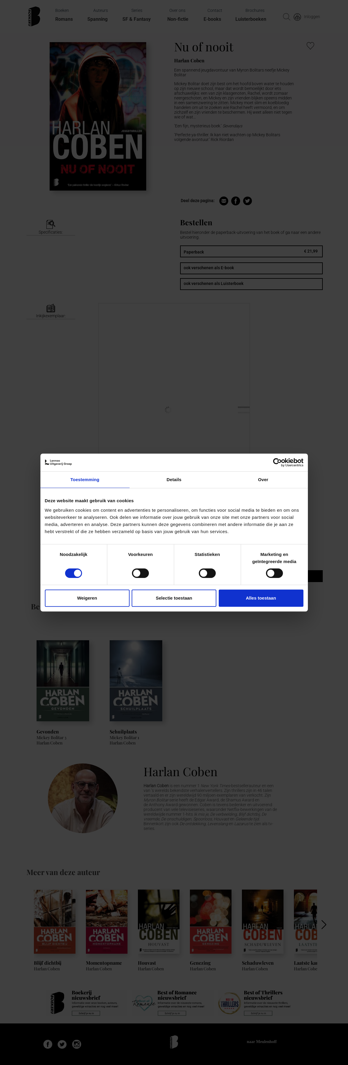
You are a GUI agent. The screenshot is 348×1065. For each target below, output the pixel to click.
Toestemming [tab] (85, 479)
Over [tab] (263, 479)
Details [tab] (174, 479)
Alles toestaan (261, 597)
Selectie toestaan (174, 597)
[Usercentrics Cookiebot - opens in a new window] (277, 462)
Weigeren (87, 597)
